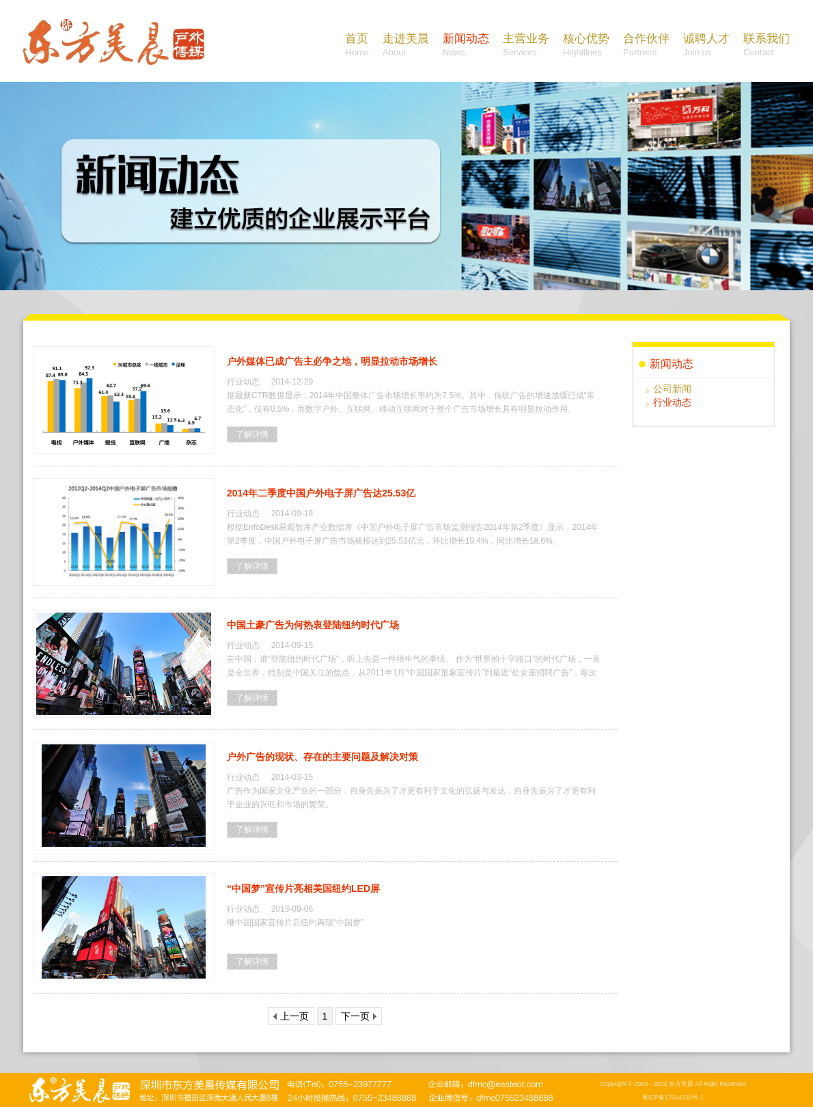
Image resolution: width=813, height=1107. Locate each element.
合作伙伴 (646, 45)
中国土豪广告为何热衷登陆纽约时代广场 (313, 624)
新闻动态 (466, 45)
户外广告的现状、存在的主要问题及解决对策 (322, 756)
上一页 (291, 1016)
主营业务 (526, 45)
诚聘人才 (706, 45)
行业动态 (672, 402)
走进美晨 (406, 45)
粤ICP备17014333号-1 (673, 1097)
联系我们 (766, 45)
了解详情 (252, 434)
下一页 (358, 1016)
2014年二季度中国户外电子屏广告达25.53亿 (321, 493)
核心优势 (586, 45)
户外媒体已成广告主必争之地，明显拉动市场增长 (332, 361)
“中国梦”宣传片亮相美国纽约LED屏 (303, 888)
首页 (357, 45)
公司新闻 (672, 388)
